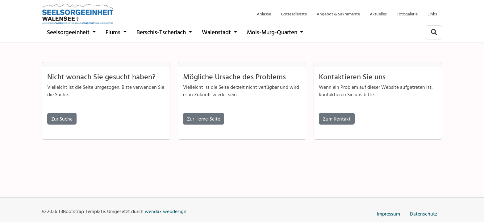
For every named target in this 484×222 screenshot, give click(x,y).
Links (432, 13)
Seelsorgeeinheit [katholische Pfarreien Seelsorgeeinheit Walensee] (69, 31)
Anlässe (264, 13)
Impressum (388, 213)
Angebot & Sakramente (338, 13)
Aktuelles (378, 13)
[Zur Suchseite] (434, 32)
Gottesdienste (294, 13)
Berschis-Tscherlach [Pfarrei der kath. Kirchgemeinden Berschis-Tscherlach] (161, 31)
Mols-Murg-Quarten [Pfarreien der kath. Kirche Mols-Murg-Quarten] (273, 31)
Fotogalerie (407, 13)
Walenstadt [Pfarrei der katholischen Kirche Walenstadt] (217, 31)
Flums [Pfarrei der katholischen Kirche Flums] (114, 31)
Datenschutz (423, 213)
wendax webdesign (165, 211)
